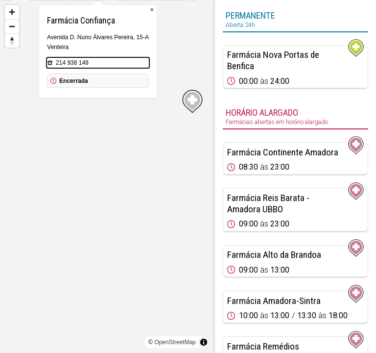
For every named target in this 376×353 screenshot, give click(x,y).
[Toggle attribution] (204, 342)
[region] (107, 176)
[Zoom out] (12, 26)
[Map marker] (107, 164)
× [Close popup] (161, 58)
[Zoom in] (12, 12)
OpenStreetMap (175, 342)
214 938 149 (81, 111)
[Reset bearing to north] (12, 40)
